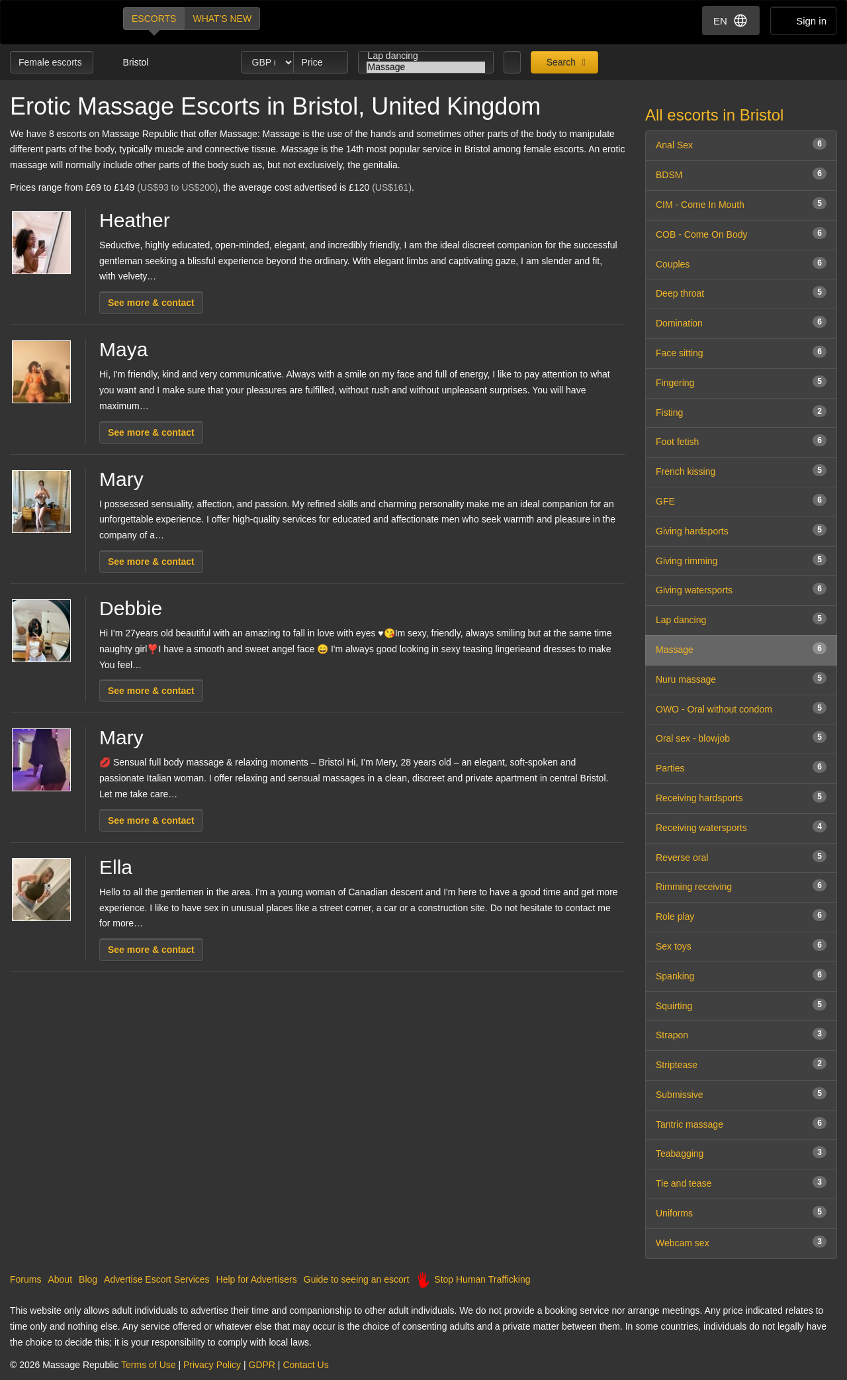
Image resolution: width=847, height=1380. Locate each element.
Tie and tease (741, 1182)
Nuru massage (741, 678)
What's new (222, 18)
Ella (115, 867)
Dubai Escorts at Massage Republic (55, 22)
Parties (741, 767)
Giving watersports (741, 589)
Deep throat (741, 292)
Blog (88, 1279)
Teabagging (741, 1152)
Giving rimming (741, 560)
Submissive (741, 1093)
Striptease (741, 1064)
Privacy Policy (212, 1364)
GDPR (262, 1364)
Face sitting (741, 352)
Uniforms (741, 1212)
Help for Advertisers (256, 1279)
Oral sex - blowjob (741, 737)
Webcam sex (741, 1242)
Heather (134, 220)
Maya (123, 349)
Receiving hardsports (741, 797)
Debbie (130, 608)
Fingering (741, 381)
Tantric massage (741, 1123)
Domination (741, 322)
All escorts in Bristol (714, 115)
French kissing (741, 470)
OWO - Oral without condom (741, 708)
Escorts (154, 18)
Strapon (741, 1034)
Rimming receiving (741, 885)
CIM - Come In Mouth (741, 203)
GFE (741, 500)
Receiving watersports (741, 826)
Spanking (741, 975)
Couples (741, 263)
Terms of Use (148, 1364)
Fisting (741, 411)
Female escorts (52, 62)
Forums (25, 1279)
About (60, 1279)
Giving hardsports (741, 530)
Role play (741, 915)
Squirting (741, 1005)
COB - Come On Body (741, 233)
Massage (426, 67)
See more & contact (151, 302)
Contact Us (305, 1364)
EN (730, 20)
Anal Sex (741, 144)
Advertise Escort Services (157, 1279)
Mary (121, 479)
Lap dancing (426, 56)
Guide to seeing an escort (357, 1279)
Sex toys (741, 945)
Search (560, 62)
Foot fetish (741, 440)
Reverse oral (741, 856)
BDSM (741, 174)
